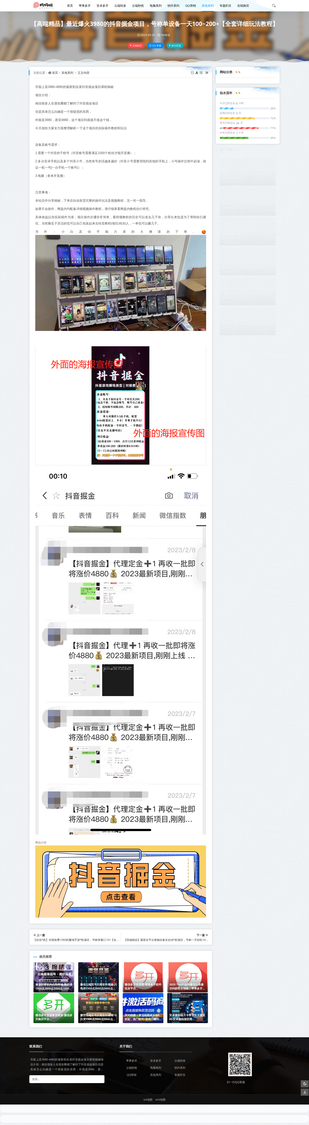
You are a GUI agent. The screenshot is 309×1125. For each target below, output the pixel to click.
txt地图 (147, 1099)
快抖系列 (173, 5)
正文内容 (83, 73)
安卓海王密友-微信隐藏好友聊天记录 (243, 267)
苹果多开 (85, 5)
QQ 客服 (155, 45)
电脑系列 (156, 5)
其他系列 (208, 5)
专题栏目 (225, 5)
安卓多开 (102, 5)
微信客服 (174, 45)
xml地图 (160, 1099)
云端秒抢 (138, 5)
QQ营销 (190, 5)
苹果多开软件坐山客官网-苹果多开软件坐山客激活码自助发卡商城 (246, 295)
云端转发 (120, 5)
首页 (70, 5)
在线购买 (243, 5)
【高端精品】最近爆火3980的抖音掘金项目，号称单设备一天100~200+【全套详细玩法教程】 (154, 24)
